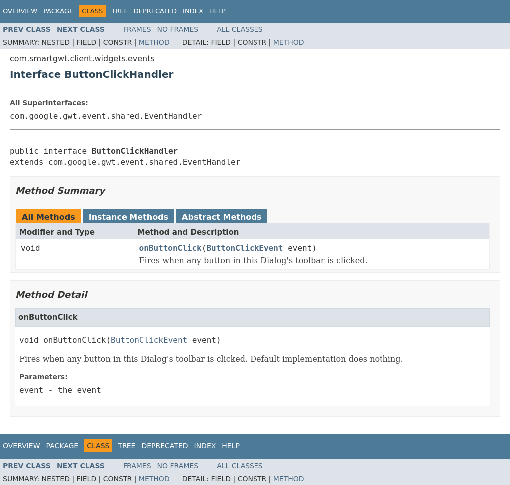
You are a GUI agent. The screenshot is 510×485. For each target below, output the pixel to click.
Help (217, 11)
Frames (137, 29)
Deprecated (155, 11)
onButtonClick (170, 248)
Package (58, 11)
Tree (119, 11)
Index (193, 11)
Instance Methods (128, 217)
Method (154, 42)
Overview (20, 11)
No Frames (178, 29)
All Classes (240, 29)
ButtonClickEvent (244, 248)
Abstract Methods (221, 217)
